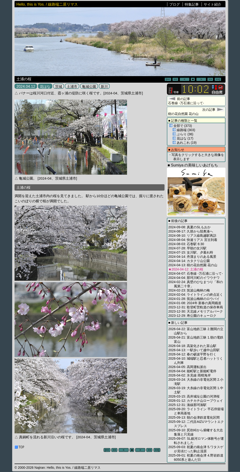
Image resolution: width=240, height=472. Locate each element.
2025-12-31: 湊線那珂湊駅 (187, 405)
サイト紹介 (212, 4)
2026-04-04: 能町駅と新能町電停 (192, 371)
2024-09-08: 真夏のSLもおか (189, 227)
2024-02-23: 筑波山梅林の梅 (189, 290)
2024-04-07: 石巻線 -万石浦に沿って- (195, 273)
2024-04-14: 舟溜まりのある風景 (192, 256)
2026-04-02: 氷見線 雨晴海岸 (189, 375)
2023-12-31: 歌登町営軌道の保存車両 (195, 307)
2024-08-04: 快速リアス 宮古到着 (192, 240)
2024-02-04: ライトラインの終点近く (195, 294)
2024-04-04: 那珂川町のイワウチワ (194, 278)
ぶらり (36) (182, 134)
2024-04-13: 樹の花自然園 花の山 (192, 265)
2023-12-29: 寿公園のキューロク (192, 315)
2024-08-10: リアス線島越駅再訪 (192, 235)
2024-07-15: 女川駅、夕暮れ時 (190, 252)
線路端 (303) (183, 130)
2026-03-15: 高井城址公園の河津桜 (194, 396)
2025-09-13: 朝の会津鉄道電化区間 (194, 417)
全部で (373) (180, 126)
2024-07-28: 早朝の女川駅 (187, 248)
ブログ (174, 4)
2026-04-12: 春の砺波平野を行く (192, 354)
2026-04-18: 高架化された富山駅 (192, 346)
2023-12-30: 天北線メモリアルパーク (195, 311)
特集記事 (192, 4)
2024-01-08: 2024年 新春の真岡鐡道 (194, 303)
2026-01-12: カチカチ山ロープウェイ (195, 400)
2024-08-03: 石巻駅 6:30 (186, 244)
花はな (45, 86)
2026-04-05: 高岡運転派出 (187, 367)
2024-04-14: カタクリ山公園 (189, 261)
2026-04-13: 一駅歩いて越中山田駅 (194, 350)
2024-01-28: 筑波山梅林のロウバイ (194, 299)
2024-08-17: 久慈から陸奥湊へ (190, 231)
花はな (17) (182, 138)
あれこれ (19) (184, 142)
